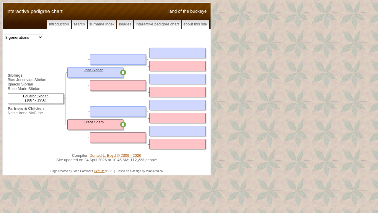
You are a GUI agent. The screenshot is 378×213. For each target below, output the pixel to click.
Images (125, 24)
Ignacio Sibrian (20, 84)
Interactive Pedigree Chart (157, 24)
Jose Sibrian (93, 70)
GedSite (99, 171)
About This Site (195, 24)
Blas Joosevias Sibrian (27, 80)
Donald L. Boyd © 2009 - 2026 (115, 155)
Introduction (59, 24)
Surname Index (102, 24)
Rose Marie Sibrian (24, 88)
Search (79, 24)
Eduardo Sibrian (35, 96)
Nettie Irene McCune (25, 113)
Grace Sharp (94, 122)
